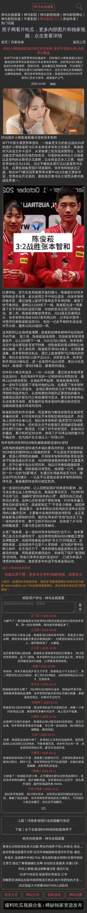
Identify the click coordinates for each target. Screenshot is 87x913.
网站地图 (75, 895)
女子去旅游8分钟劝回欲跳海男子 (48, 829)
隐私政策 (54, 895)
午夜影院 (30, 19)
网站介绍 (32, 895)
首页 (4, 42)
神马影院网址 (72, 14)
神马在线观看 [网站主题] (43, 7)
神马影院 (30, 14)
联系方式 (11, 895)
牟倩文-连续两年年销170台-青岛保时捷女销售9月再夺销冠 (43, 857)
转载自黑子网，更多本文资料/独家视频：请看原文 (43, 574)
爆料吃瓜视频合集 (23, 905)
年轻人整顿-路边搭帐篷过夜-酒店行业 (43, 869)
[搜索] (79, 5)
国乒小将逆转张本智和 (16, 568)
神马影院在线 (11, 19)
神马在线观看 (11, 14)
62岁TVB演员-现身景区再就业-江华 (43, 874)
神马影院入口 (50, 19)
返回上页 (79, 42)
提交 (80, 607)
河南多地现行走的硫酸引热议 (48, 820)
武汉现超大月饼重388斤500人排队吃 (43, 885)
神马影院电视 (50, 14)
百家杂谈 (17, 42)
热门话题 (7, 23)
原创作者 (69, 19)
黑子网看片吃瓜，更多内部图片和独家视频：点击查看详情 (43, 32)
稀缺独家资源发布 (63, 905)
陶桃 (53, 84)
